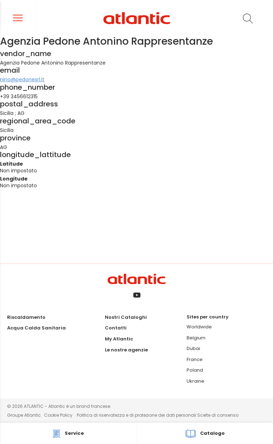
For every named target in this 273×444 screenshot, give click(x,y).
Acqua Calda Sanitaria (36, 327)
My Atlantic (119, 338)
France (195, 359)
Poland (195, 370)
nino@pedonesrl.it (22, 79)
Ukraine (195, 381)
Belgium (196, 337)
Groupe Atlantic (24, 415)
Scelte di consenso (218, 415)
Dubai (193, 348)
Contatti (116, 327)
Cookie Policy (58, 415)
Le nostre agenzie (126, 349)
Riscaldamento (26, 317)
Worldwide (199, 326)
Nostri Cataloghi (126, 317)
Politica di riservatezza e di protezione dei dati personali (137, 415)
